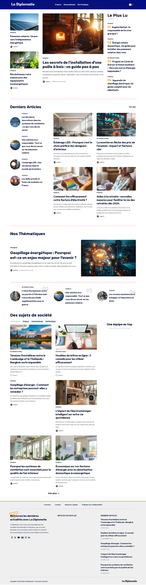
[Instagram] (25, 538)
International (113, 58)
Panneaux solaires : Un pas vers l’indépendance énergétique (24, 39)
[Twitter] (15, 538)
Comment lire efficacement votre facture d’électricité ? (70, 198)
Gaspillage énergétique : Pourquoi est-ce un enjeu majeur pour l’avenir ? (43, 255)
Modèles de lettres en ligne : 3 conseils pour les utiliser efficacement (73, 359)
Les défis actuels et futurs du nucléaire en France (32, 182)
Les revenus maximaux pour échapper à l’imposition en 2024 (122, 297)
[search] (125, 5)
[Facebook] (12, 538)
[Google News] (22, 538)
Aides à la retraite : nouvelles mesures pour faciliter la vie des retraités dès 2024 (116, 200)
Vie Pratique (51, 321)
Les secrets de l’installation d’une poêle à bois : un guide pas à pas (72, 64)
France (13, 32)
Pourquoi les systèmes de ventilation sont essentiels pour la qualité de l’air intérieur (30, 470)
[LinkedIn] (29, 538)
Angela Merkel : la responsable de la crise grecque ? (119, 30)
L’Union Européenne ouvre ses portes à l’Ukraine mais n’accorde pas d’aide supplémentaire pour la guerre (34, 298)
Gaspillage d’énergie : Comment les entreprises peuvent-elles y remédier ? (29, 388)
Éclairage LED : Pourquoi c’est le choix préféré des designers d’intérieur (72, 146)
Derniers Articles (27, 107)
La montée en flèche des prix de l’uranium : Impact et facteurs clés (116, 146)
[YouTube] (19, 538)
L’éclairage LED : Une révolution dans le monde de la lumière (31, 165)
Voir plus (132, 107)
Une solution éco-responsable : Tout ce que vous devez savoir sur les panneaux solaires (32, 146)
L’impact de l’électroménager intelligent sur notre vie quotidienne (73, 414)
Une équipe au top (119, 324)
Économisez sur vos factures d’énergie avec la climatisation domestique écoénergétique (74, 470)
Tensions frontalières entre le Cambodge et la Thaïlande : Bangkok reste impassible (28, 359)
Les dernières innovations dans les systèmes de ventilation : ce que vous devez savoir (33, 123)
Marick (15, 46)
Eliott (15, 375)
